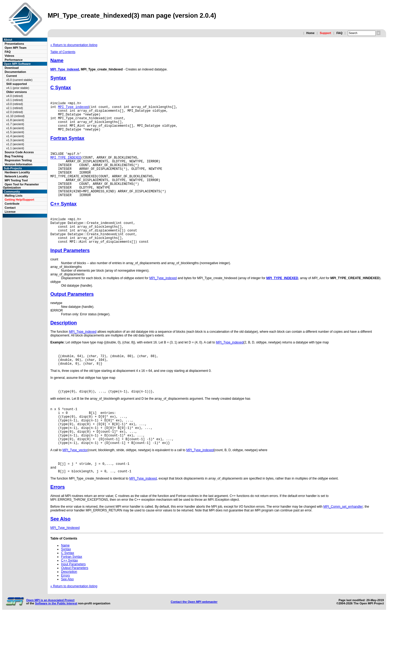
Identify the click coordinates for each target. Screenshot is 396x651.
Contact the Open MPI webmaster (194, 637)
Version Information (18, 164)
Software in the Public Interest (56, 638)
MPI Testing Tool (16, 180)
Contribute (12, 203)
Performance (13, 59)
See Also (60, 554)
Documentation (15, 71)
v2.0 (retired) (14, 112)
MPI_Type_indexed (64, 69)
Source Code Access (19, 152)
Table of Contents (62, 52)
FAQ (339, 33)
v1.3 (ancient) (15, 140)
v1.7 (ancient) (15, 124)
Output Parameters (72, 316)
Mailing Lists (13, 195)
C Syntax (60, 87)
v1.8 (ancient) (15, 120)
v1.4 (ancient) (15, 136)
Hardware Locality (17, 172)
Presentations (14, 43)
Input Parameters (70, 272)
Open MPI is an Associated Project (50, 635)
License (10, 211)
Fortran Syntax (67, 144)
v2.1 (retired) (14, 108)
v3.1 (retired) (14, 100)
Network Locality (16, 176)
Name (56, 60)
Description (63, 344)
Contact (10, 207)
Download (12, 67)
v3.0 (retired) (14, 104)
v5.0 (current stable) (19, 79)
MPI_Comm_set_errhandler (343, 542)
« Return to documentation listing (73, 45)
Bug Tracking (14, 156)
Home (310, 33)
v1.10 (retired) (15, 116)
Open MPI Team (16, 47)
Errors (57, 522)
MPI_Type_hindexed (65, 563)
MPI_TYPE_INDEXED (65, 165)
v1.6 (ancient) (15, 128)
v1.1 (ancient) (15, 148)
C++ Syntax (63, 220)
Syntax (58, 78)
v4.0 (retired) (14, 96)
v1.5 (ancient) (15, 132)
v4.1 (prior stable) (17, 87)
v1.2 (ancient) (15, 144)
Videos (9, 55)
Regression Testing (18, 160)
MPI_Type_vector (74, 483)
